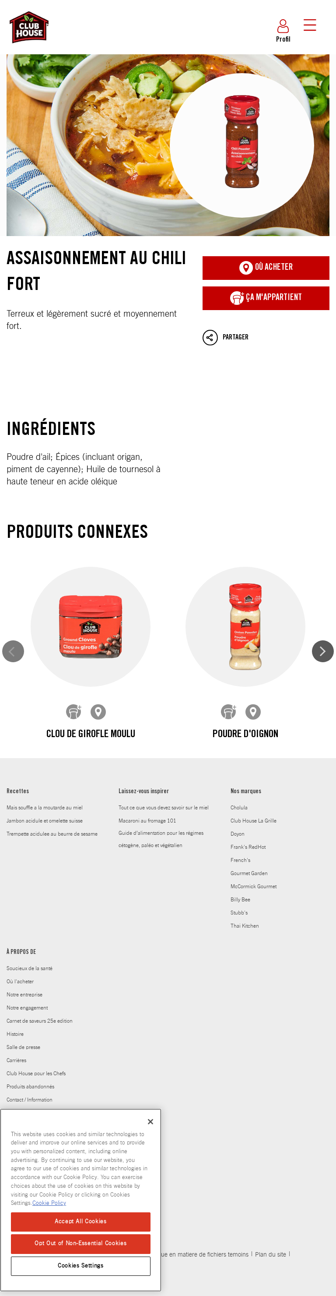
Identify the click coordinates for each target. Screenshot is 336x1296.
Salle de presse (23, 1025)
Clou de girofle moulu (65, 705)
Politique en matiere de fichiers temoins (196, 1232)
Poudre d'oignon (168, 705)
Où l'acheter (20, 959)
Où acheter (266, 268)
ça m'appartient (266, 298)
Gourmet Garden (249, 851)
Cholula (239, 785)
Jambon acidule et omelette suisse (45, 798)
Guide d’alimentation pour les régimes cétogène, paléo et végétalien (161, 817)
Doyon (238, 811)
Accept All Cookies (81, 1222)
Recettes (18, 769)
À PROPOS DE (21, 930)
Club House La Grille (253, 798)
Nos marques (246, 769)
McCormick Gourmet (253, 864)
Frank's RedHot (248, 824)
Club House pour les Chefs (36, 1051)
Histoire (15, 1011)
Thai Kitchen (245, 903)
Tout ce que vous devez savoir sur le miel (164, 785)
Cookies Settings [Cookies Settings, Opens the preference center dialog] (81, 1266)
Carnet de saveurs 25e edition (40, 998)
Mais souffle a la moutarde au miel (45, 785)
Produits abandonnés (30, 1064)
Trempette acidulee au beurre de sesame (52, 811)
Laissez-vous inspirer (144, 769)
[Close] (150, 1121)
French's (240, 837)
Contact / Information (29, 1077)
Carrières (16, 1038)
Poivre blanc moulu (271, 705)
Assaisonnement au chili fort (168, 145)
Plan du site (270, 1232)
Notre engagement (27, 985)
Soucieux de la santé (29, 946)
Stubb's (239, 890)
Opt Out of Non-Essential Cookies (80, 1244)
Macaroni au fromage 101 (147, 798)
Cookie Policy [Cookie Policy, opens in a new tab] (49, 1203)
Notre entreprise (24, 972)
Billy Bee (240, 877)
